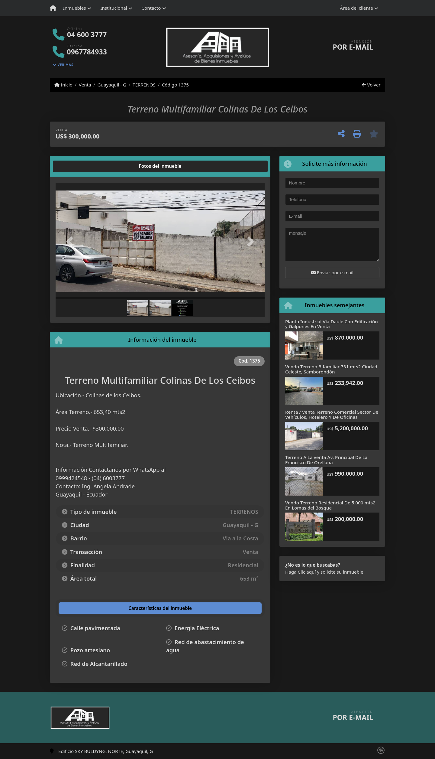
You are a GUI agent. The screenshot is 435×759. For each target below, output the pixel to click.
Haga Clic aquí (300, 572)
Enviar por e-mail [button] (332, 272)
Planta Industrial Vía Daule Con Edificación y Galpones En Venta (331, 324)
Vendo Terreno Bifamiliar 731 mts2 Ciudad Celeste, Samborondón (331, 369)
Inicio (63, 85)
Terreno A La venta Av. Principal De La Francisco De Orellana (326, 459)
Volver (371, 85)
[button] (71, 241)
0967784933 (87, 52)
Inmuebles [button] (74, 8)
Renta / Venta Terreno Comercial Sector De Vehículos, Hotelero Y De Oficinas (331, 414)
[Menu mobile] (53, 8)
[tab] (79, 166)
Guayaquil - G (111, 85)
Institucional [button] (113, 8)
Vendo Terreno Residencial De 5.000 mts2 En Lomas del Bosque (330, 505)
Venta (85, 85)
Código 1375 (175, 85)
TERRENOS (144, 85)
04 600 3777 (87, 34)
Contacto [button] (151, 8)
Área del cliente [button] (356, 8)
